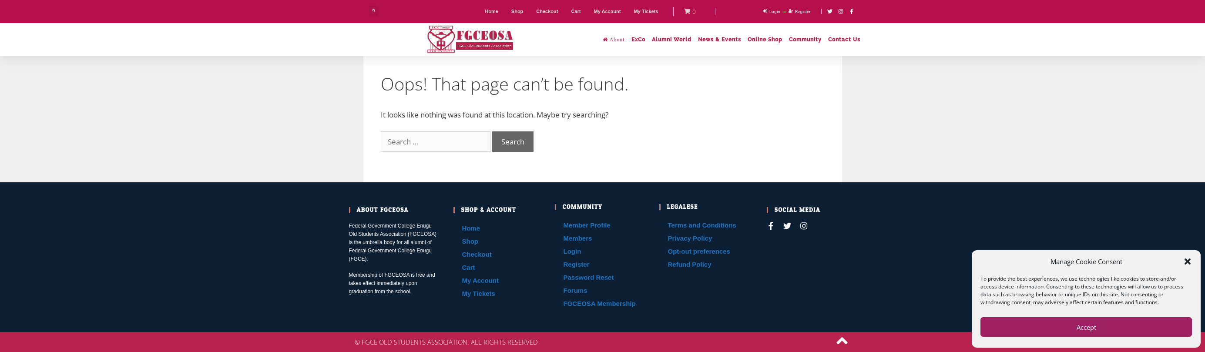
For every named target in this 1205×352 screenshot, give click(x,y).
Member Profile (587, 225)
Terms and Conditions (702, 225)
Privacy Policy (690, 238)
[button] (1187, 261)
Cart (468, 267)
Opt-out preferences (699, 251)
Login (572, 251)
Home (471, 228)
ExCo (638, 40)
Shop (470, 241)
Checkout (477, 254)
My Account (480, 280)
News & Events (719, 40)
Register (577, 264)
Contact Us (844, 40)
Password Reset (589, 277)
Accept (1086, 327)
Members (578, 238)
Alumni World (671, 40)
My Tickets (478, 293)
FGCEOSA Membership (600, 303)
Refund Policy (690, 264)
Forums (575, 290)
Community (805, 40)
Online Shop (765, 40)
